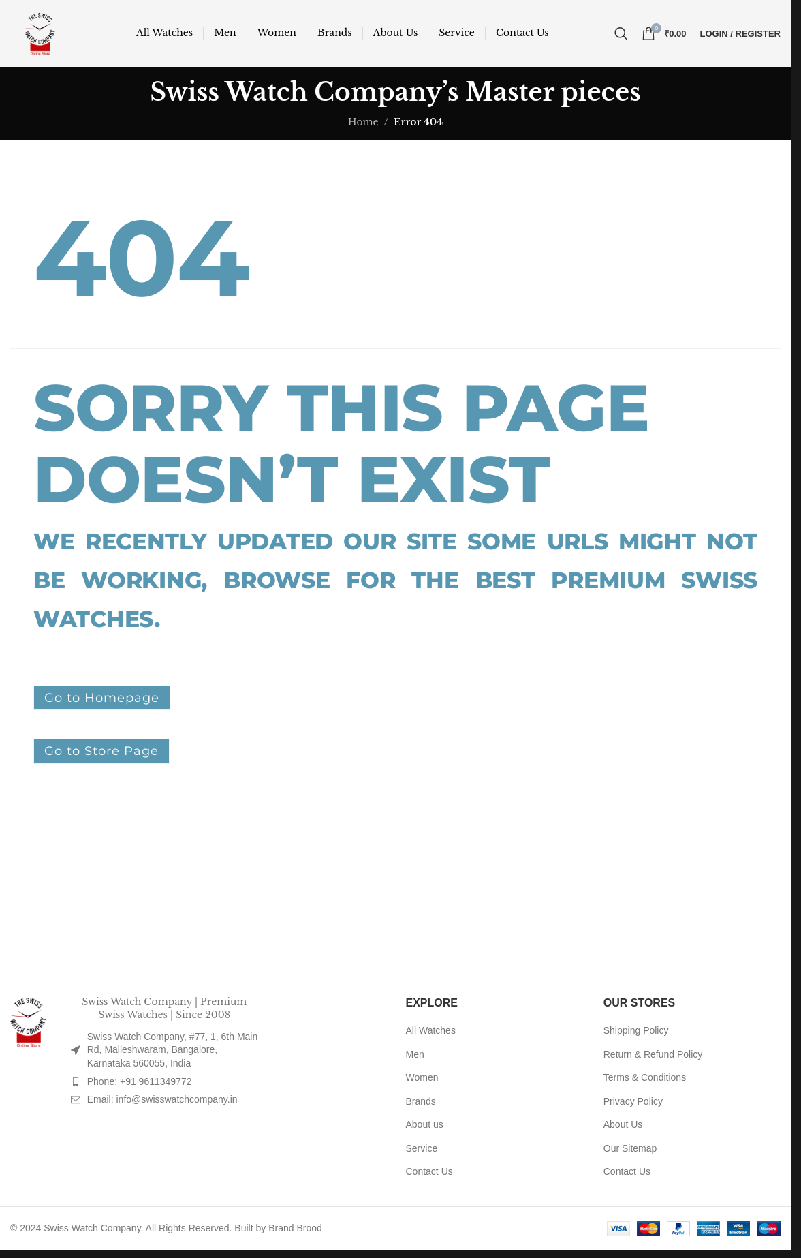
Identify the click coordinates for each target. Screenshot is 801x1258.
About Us (623, 1128)
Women (422, 1081)
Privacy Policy (633, 1105)
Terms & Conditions (644, 1081)
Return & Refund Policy (653, 1057)
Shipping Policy (636, 1034)
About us (424, 1128)
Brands (421, 1105)
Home (363, 125)
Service (422, 1152)
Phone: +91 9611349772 (139, 1084)
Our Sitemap (630, 1152)
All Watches (431, 1034)
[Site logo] (42, 34)
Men (415, 1057)
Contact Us (429, 1175)
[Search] (621, 35)
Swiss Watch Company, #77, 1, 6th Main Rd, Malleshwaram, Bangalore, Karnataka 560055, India (172, 1054)
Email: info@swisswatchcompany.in (162, 1103)
